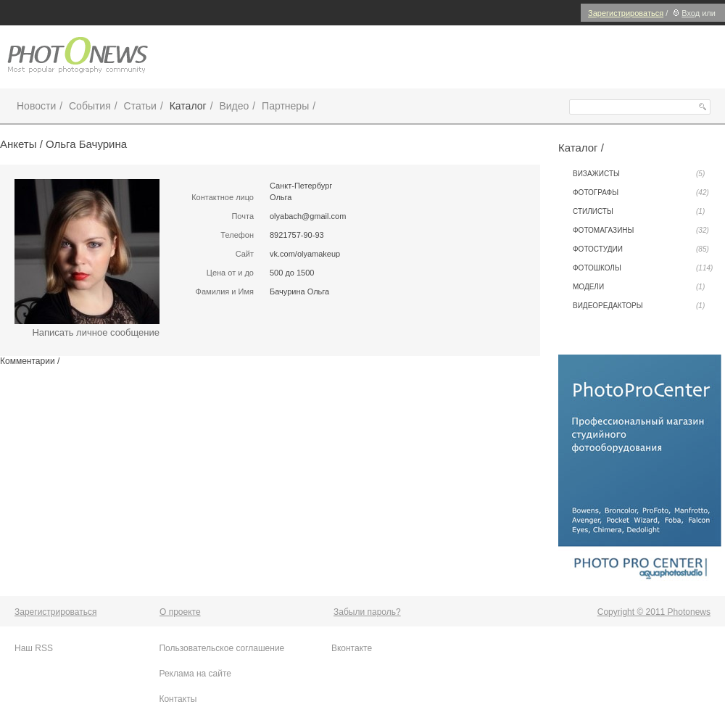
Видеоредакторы (639, 306)
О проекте (180, 612)
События (90, 106)
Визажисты (639, 174)
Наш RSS (33, 648)
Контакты (177, 699)
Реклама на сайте (195, 674)
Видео (234, 106)
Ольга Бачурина (86, 144)
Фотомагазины (641, 230)
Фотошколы (643, 268)
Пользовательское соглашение (221, 648)
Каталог (188, 106)
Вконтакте (351, 648)
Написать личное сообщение (96, 332)
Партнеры (285, 106)
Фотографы (641, 192)
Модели (639, 287)
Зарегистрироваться (625, 13)
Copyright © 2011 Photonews (653, 612)
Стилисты (639, 211)
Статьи (140, 106)
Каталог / (581, 147)
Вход (685, 13)
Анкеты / (23, 144)
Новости (36, 106)
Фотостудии (641, 249)
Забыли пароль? (367, 612)
